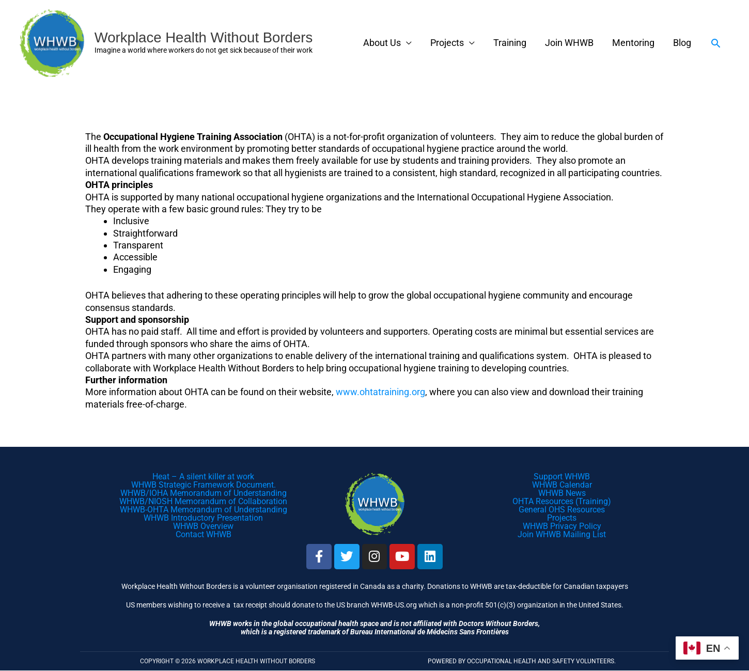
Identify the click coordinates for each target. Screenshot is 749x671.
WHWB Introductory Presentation (203, 518)
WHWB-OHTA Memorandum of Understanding (203, 509)
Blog (682, 43)
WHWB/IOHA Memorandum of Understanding (203, 493)
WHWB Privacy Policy (562, 526)
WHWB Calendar (562, 485)
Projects (447, 43)
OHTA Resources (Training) (561, 501)
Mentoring (633, 43)
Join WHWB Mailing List (562, 534)
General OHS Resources (562, 509)
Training (509, 43)
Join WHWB (569, 43)
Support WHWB (562, 476)
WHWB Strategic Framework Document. (203, 485)
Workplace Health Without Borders (205, 37)
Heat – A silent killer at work (203, 476)
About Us (382, 43)
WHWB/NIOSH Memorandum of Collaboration (203, 501)
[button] (716, 43)
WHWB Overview (203, 526)
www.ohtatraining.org (380, 392)
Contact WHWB (203, 534)
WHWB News (562, 493)
